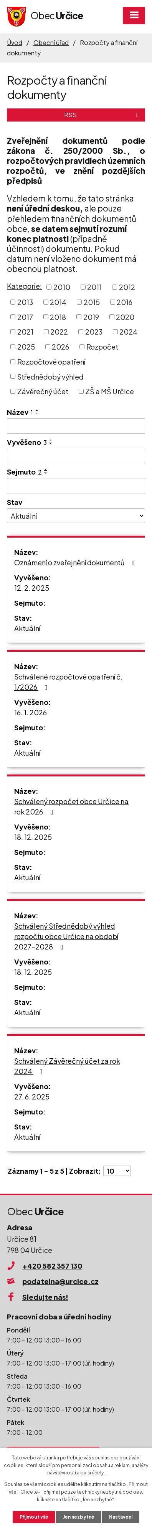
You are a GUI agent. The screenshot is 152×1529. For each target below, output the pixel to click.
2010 (61, 287)
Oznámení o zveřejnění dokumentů (76, 562)
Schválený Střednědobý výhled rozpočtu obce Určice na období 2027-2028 (66, 936)
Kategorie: (24, 285)
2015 (92, 302)
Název (20, 412)
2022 (59, 331)
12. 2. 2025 (31, 587)
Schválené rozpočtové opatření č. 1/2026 (68, 681)
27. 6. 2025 (32, 1096)
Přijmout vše (34, 1517)
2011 (94, 287)
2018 (58, 316)
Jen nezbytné (78, 1517)
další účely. (92, 1473)
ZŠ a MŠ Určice (109, 391)
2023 (93, 331)
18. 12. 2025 (33, 837)
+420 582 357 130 (52, 1265)
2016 (124, 302)
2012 (127, 287)
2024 (128, 331)
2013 (25, 302)
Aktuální (27, 628)
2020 (125, 316)
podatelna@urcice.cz (60, 1281)
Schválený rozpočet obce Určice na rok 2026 (71, 806)
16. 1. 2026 (30, 712)
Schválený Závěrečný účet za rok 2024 (67, 1066)
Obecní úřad (51, 42)
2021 (25, 331)
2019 (91, 316)
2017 (25, 316)
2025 (26, 346)
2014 (58, 302)
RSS (102, 115)
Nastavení (120, 1517)
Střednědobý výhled (50, 376)
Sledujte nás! (45, 1296)
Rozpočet (102, 346)
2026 (60, 346)
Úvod (14, 42)
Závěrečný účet (42, 391)
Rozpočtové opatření (51, 361)
